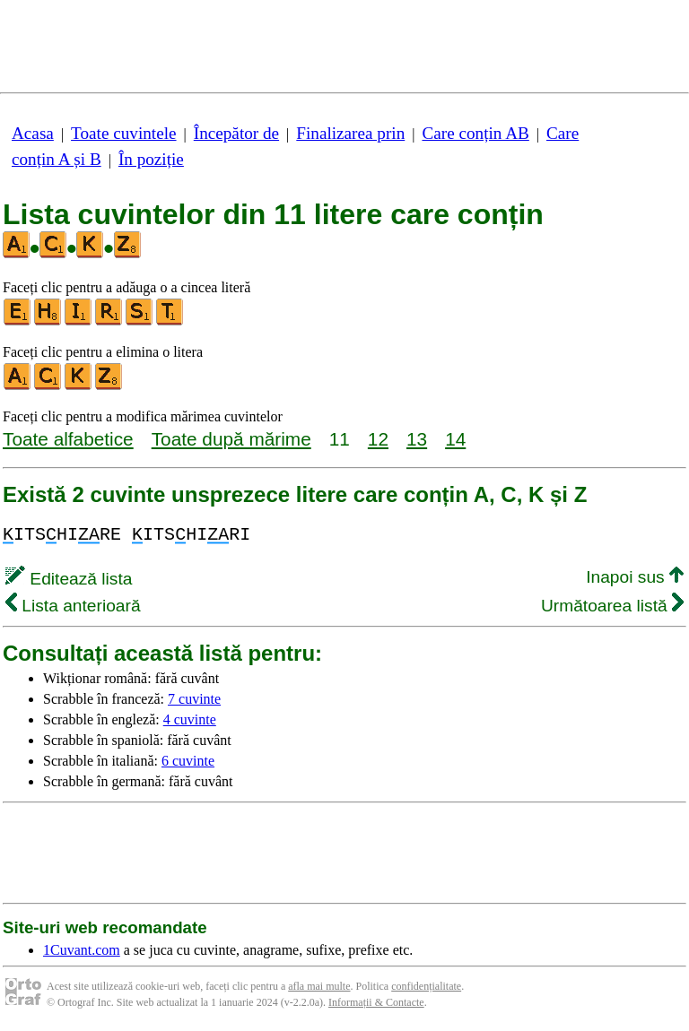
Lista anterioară (73, 605)
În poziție (151, 159)
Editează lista (68, 578)
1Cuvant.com (81, 949)
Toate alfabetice (68, 439)
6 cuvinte (187, 760)
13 (416, 439)
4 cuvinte (189, 719)
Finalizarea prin (350, 133)
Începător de (236, 133)
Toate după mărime (231, 439)
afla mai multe (319, 986)
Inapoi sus (635, 576)
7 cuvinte (194, 698)
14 (455, 439)
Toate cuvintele (123, 133)
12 (378, 439)
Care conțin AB (475, 133)
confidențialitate (426, 986)
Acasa (33, 133)
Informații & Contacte (376, 1002)
